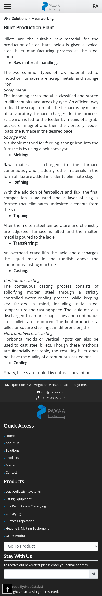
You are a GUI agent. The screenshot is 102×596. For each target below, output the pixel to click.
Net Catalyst (34, 586)
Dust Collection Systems (23, 491)
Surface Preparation (20, 521)
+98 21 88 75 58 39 (51, 398)
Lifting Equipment (19, 499)
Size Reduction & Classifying (26, 506)
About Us (12, 443)
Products (12, 457)
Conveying (13, 513)
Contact (11, 472)
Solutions (19, 18)
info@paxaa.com (51, 392)
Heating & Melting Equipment (27, 528)
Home (10, 435)
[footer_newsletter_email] (46, 574)
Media (10, 465)
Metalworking (42, 18)
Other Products (17, 535)
